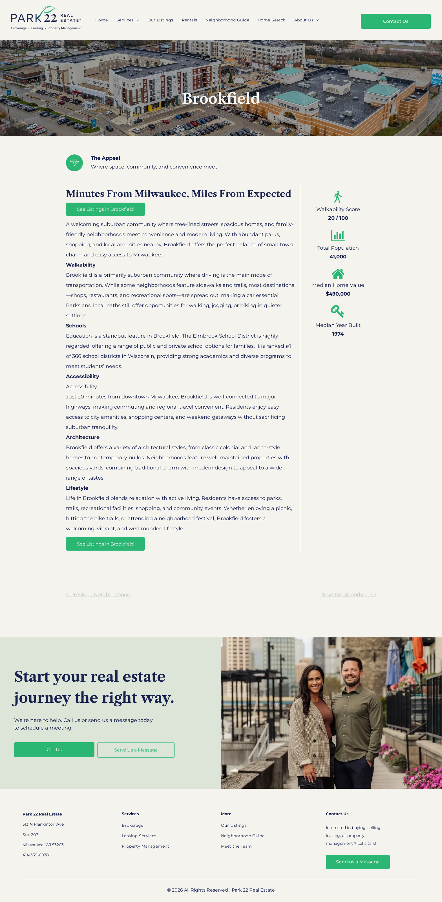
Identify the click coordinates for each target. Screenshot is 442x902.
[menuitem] (101, 20)
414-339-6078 (36, 854)
